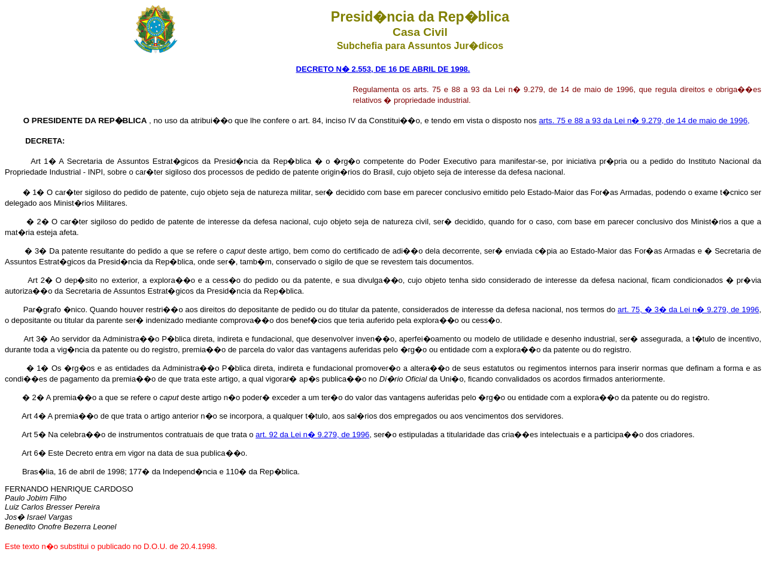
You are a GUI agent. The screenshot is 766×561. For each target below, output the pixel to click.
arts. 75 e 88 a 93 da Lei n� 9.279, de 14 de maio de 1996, (644, 120)
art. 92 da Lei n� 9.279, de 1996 (312, 434)
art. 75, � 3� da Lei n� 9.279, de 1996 (688, 309)
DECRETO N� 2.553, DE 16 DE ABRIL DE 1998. (383, 69)
